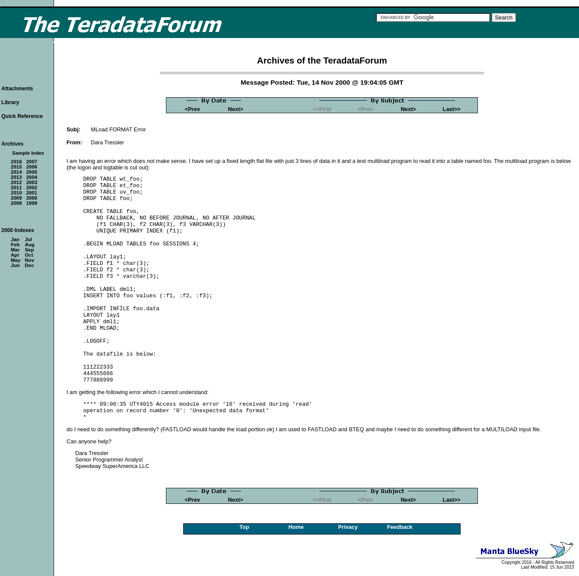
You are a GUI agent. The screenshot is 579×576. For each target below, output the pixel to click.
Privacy (348, 527)
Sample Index (28, 153)
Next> (235, 109)
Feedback (400, 527)
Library (10, 102)
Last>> (452, 109)
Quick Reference (22, 116)
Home (296, 527)
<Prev (192, 109)
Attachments (17, 89)
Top (244, 527)
